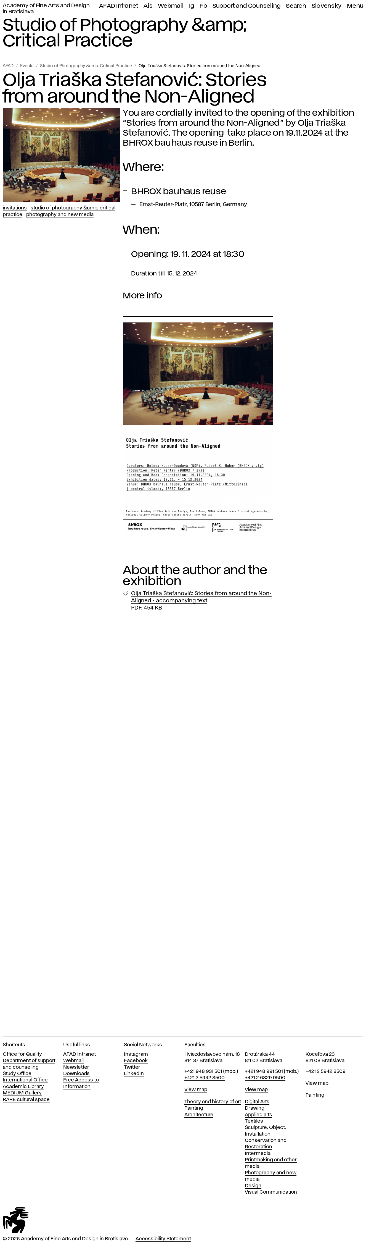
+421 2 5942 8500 (204, 1078)
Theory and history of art (212, 1102)
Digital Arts (257, 1102)
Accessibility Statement (163, 1239)
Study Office (17, 1073)
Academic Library (23, 1086)
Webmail (171, 6)
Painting (193, 1108)
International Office (25, 1080)
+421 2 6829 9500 (265, 1078)
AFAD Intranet (118, 6)
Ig (191, 6)
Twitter (132, 1067)
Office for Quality (22, 1054)
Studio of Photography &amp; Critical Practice (86, 66)
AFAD (8, 66)
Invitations (15, 208)
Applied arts (258, 1115)
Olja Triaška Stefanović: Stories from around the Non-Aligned (199, 66)
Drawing (254, 1108)
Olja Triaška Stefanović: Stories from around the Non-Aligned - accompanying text (201, 601)
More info (142, 296)
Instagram (136, 1054)
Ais (148, 6)
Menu (355, 6)
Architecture (198, 1115)
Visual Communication (271, 1192)
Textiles (254, 1121)
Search (296, 6)
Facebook (136, 1060)
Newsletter (76, 1067)
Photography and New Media (60, 214)
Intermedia (257, 1153)
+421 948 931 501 (203, 1071)
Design (253, 1186)
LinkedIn (134, 1073)
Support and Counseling (247, 6)
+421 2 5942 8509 (326, 1071)
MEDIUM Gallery (22, 1093)
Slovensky (326, 6)
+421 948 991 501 (264, 1071)
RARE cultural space (26, 1099)
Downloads (76, 1073)
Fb (203, 6)
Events (26, 66)
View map (195, 1090)
